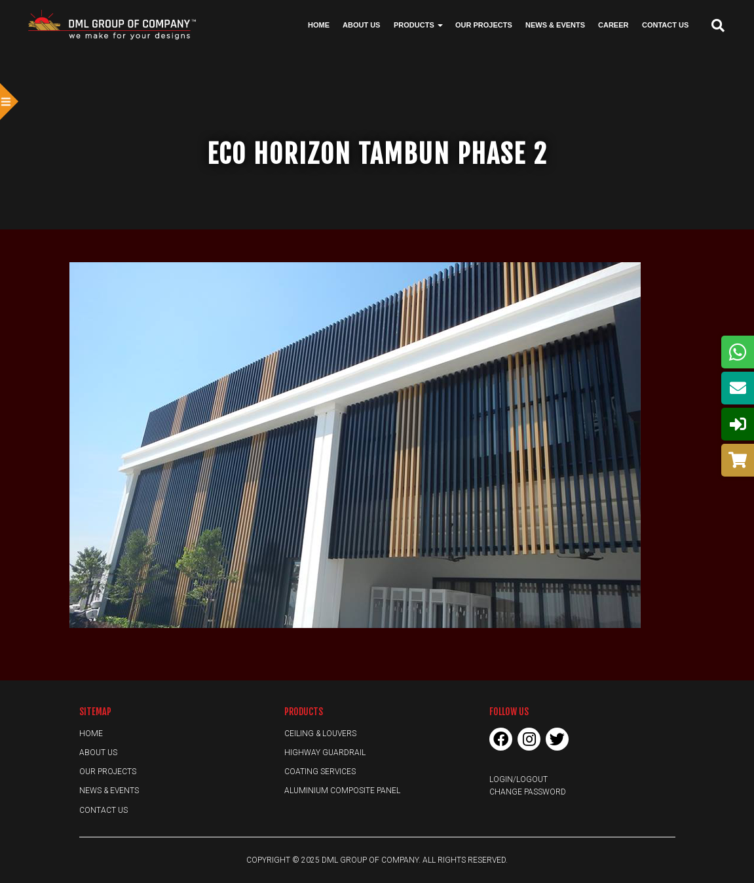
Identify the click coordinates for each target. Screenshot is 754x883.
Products (418, 25)
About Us (361, 25)
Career (613, 25)
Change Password (527, 791)
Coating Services (320, 771)
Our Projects (483, 25)
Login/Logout (518, 779)
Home (319, 25)
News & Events (555, 25)
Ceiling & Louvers (320, 733)
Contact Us (665, 25)
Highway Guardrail (325, 752)
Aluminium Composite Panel (342, 790)
